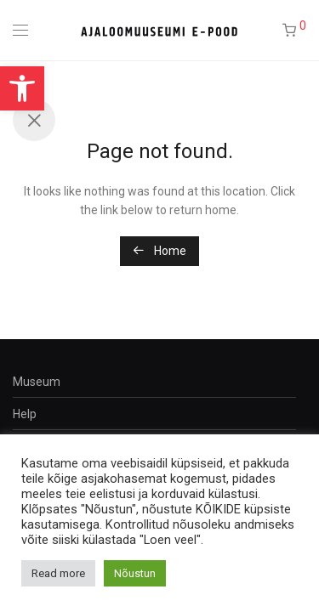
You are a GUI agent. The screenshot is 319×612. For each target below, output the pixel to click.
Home (159, 251)
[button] (22, 88)
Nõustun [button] (135, 573)
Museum (36, 381)
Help (25, 414)
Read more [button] (58, 573)
